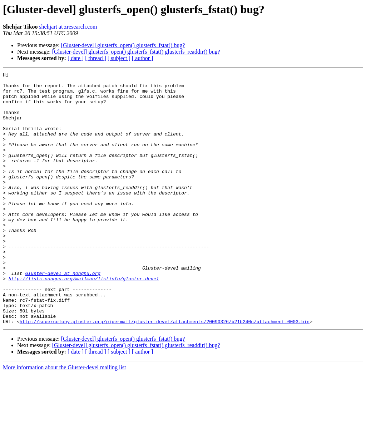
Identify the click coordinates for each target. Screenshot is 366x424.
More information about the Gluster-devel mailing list (64, 418)
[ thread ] (95, 58)
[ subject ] (119, 58)
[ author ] (142, 58)
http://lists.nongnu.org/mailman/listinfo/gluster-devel (84, 320)
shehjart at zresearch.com (68, 27)
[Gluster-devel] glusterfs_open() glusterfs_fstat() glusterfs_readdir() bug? (136, 52)
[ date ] (76, 58)
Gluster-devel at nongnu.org (62, 314)
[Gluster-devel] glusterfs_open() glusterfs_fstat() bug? (123, 45)
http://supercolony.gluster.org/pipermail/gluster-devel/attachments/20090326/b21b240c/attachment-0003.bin (165, 372)
